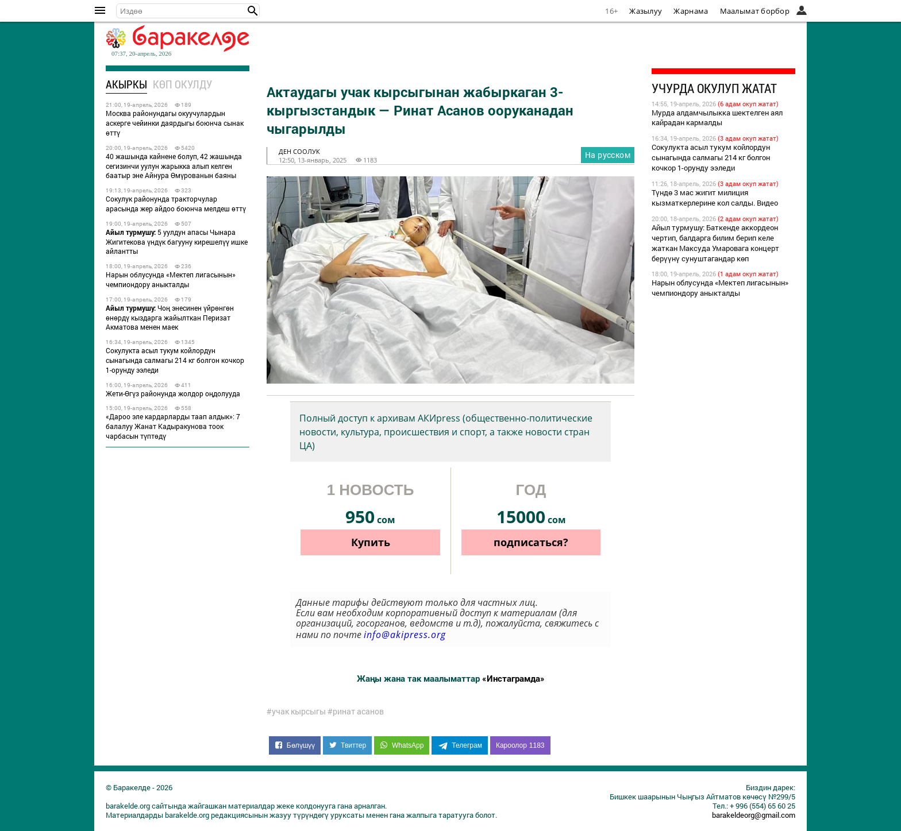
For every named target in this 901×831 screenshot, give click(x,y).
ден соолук (299, 151)
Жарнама (690, 11)
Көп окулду (182, 84)
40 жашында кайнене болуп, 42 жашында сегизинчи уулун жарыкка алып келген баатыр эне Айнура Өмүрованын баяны (174, 166)
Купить (370, 542)
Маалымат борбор (755, 11)
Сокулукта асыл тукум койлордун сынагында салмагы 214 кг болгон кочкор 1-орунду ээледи (175, 360)
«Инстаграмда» (513, 678)
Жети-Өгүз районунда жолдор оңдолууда (173, 393)
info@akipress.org (405, 634)
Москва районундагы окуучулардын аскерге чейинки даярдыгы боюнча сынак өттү (175, 123)
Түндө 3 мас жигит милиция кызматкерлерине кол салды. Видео (715, 197)
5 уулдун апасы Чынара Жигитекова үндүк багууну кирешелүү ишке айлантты (177, 241)
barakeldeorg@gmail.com (753, 815)
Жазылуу (645, 11)
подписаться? (531, 542)
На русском (607, 154)
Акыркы (126, 84)
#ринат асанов (356, 711)
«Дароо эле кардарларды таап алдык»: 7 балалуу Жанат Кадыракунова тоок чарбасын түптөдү (173, 426)
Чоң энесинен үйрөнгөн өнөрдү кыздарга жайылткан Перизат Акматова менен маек (170, 317)
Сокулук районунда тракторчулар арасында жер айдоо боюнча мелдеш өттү (176, 203)
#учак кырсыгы (296, 711)
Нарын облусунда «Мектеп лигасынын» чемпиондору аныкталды (171, 279)
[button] (253, 11)
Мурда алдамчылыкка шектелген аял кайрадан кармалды (717, 117)
